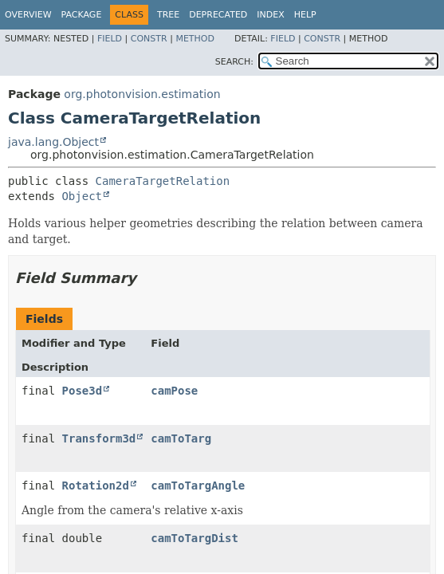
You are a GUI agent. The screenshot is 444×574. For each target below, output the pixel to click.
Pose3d (82, 390)
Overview (28, 15)
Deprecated (218, 15)
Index (270, 15)
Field (109, 38)
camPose (174, 390)
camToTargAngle (198, 485)
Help (305, 15)
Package (81, 15)
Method (194, 38)
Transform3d (99, 438)
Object (81, 196)
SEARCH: (234, 62)
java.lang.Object (53, 142)
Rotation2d (95, 485)
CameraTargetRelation (163, 181)
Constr (149, 38)
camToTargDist (194, 538)
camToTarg (181, 438)
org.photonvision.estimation (142, 94)
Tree (168, 15)
